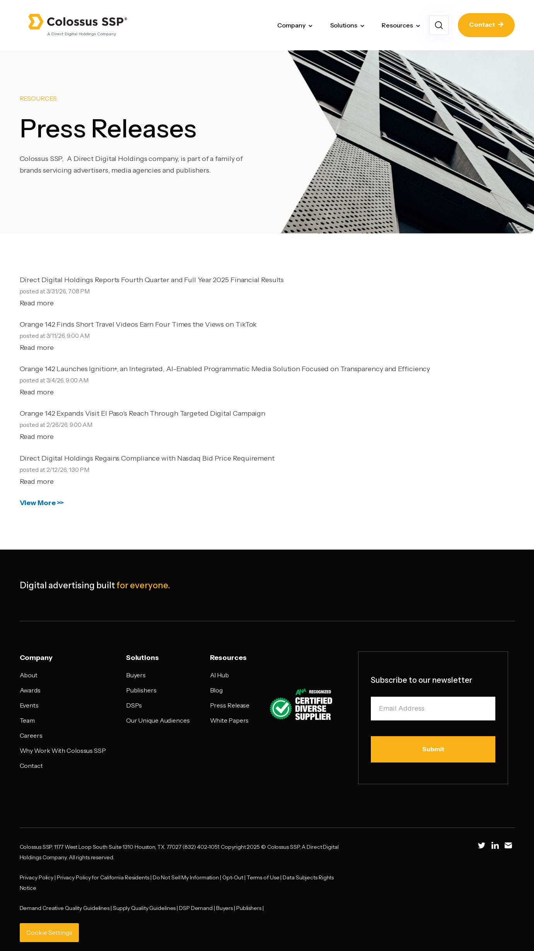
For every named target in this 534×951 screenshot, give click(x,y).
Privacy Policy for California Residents (103, 877)
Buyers (136, 675)
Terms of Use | (265, 877)
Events (29, 705)
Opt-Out (232, 877)
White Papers (229, 720)
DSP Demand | (197, 908)
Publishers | (250, 908)
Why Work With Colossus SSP (63, 750)
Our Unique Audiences (158, 720)
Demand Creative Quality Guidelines (65, 908)
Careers (31, 735)
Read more (37, 303)
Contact (486, 25)
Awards (30, 690)
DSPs (134, 705)
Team (27, 720)
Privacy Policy (37, 877)
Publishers (141, 690)
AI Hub (219, 675)
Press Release (230, 705)
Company (291, 25)
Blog (216, 690)
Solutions (343, 25)
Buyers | (226, 908)
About (29, 675)
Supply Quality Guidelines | (146, 908)
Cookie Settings (49, 932)
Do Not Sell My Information (186, 877)
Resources (397, 25)
